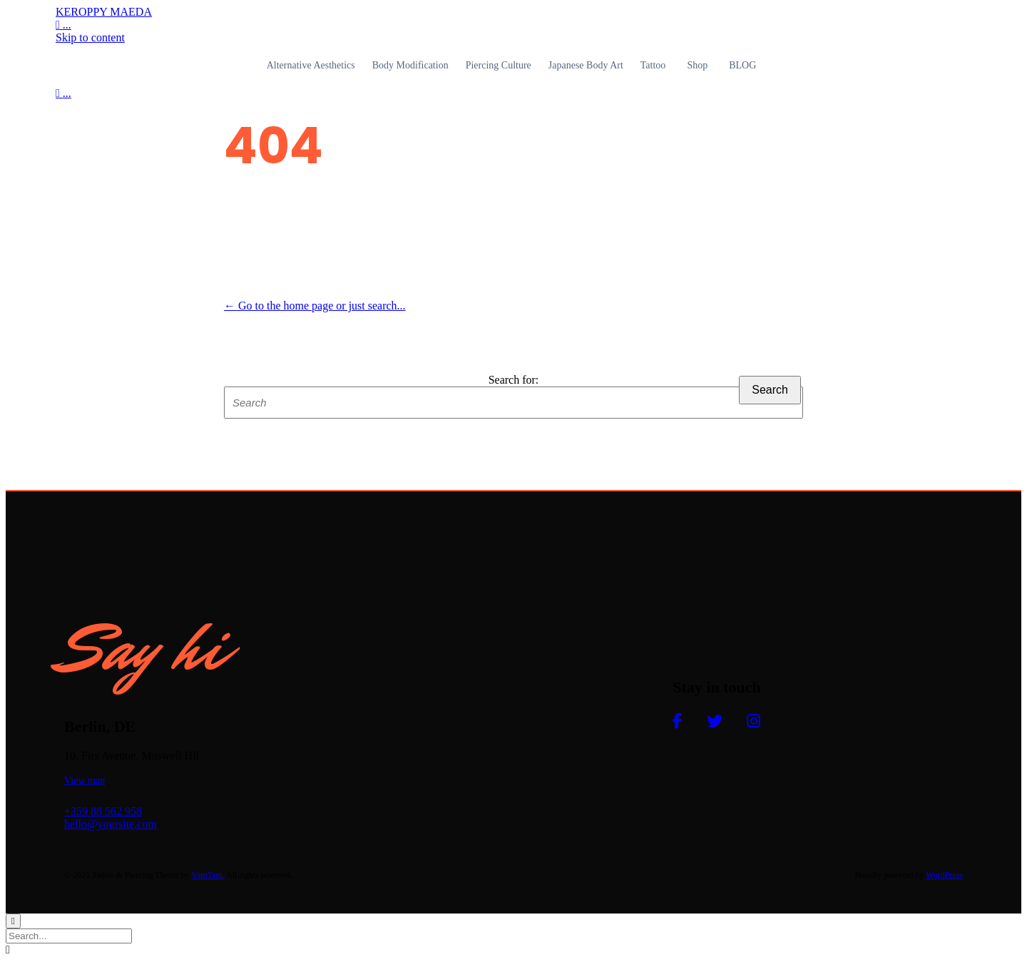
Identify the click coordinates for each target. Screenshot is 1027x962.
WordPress (944, 875)
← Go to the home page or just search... (315, 306)
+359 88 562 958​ (103, 811)
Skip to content (90, 37)
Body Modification (410, 65)
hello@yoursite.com (110, 824)
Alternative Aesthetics (311, 65)
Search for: (514, 380)
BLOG (742, 65)
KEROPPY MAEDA (104, 12)
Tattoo (653, 65)
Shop (697, 65)
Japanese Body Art (585, 65)
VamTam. (208, 875)
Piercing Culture (498, 65)
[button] (84, 780)
